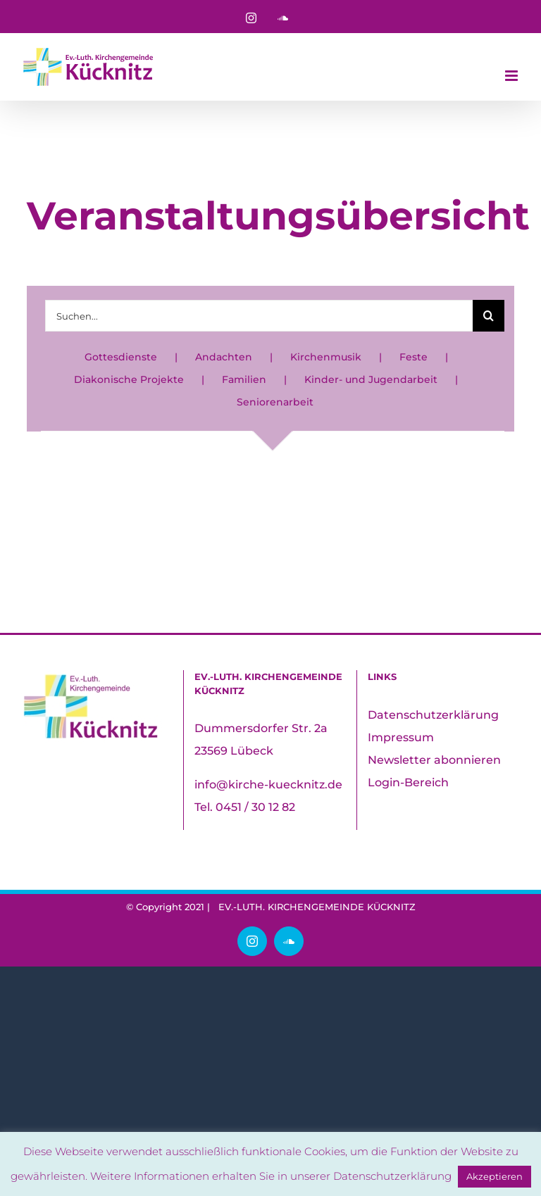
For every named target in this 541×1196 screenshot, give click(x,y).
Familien (244, 379)
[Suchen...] (258, 316)
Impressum (401, 737)
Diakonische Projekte (129, 379)
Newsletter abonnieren (434, 760)
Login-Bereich (408, 782)
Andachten (223, 357)
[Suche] (488, 316)
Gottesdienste (121, 357)
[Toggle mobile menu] (512, 75)
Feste (413, 357)
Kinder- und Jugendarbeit (370, 379)
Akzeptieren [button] (494, 1176)
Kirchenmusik (325, 357)
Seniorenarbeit (275, 402)
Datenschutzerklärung (433, 715)
